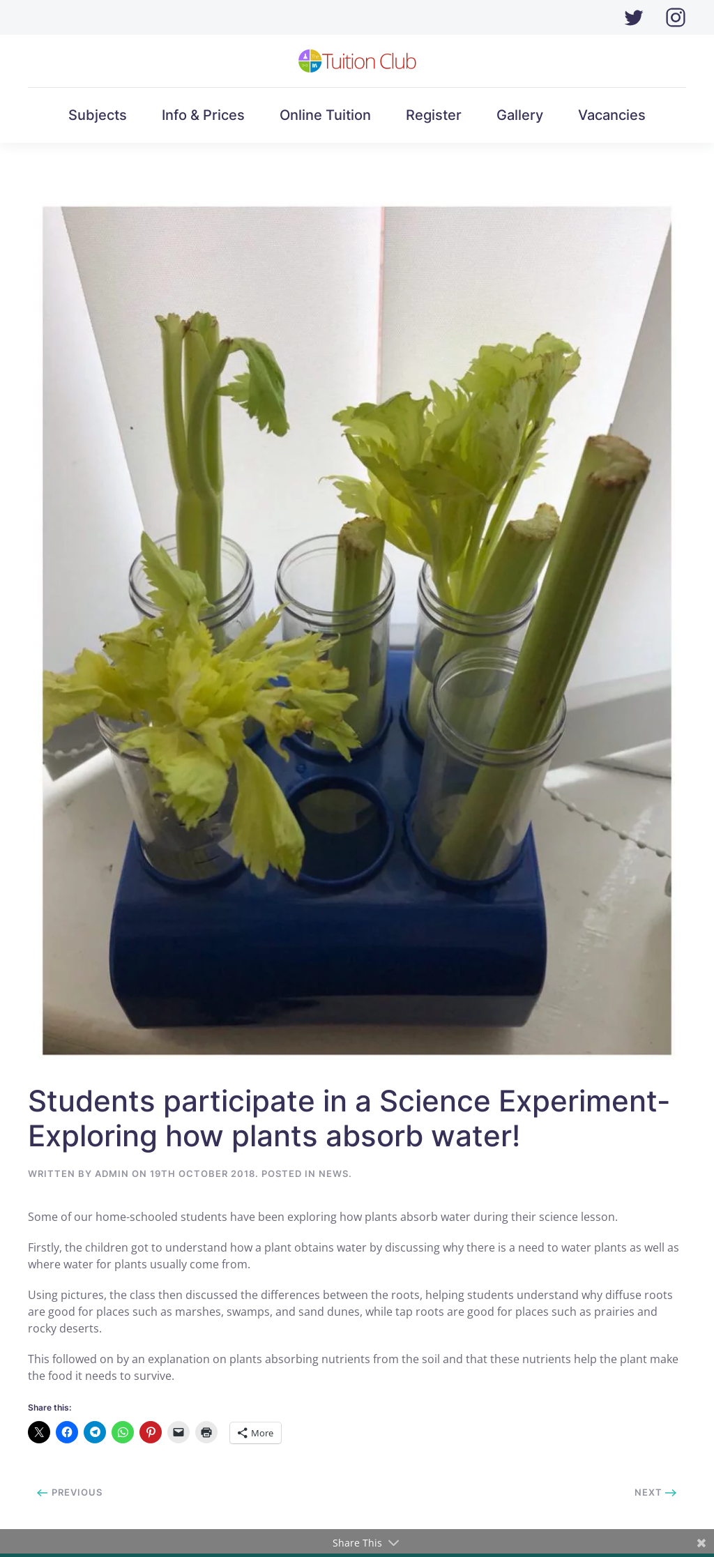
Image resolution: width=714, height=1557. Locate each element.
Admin (112, 1173)
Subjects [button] (97, 115)
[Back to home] (357, 61)
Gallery (519, 115)
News (334, 1173)
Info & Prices (203, 115)
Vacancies (612, 115)
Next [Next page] (656, 1492)
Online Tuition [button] (325, 115)
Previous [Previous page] (69, 1492)
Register (434, 115)
